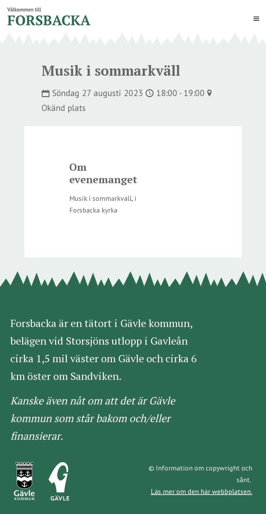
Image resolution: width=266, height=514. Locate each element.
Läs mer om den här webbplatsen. (201, 491)
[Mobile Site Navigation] (256, 18)
